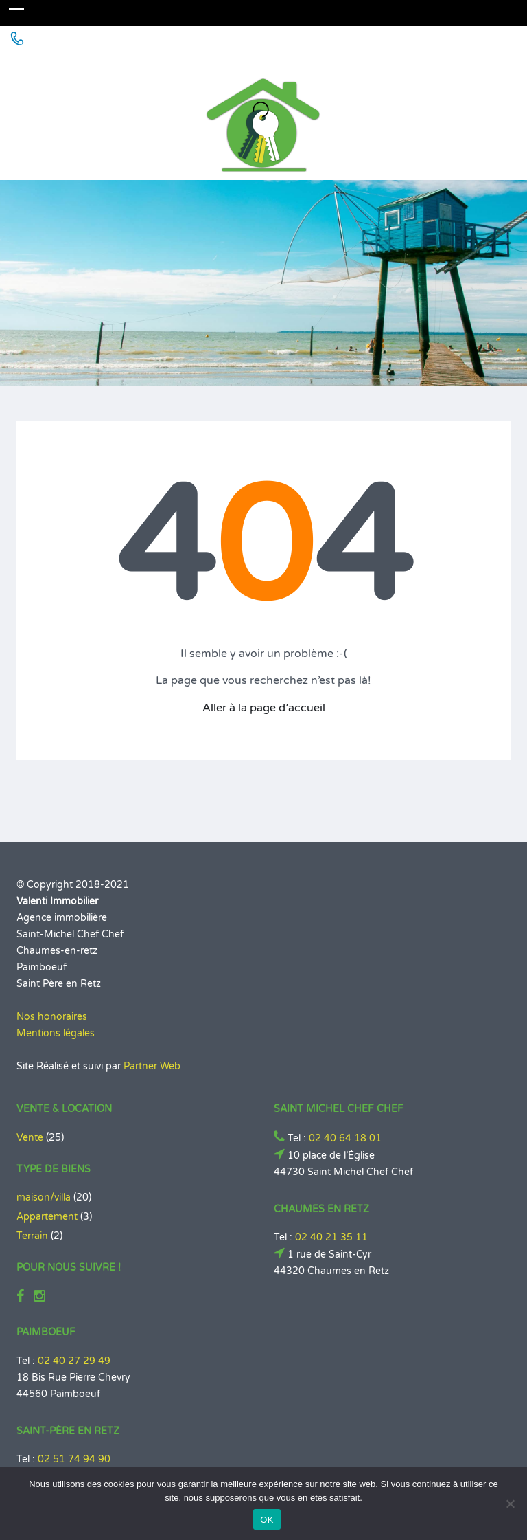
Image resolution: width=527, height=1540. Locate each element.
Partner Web (152, 1066)
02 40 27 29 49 (74, 1361)
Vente (29, 1137)
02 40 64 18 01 (345, 1138)
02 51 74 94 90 (74, 1459)
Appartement (47, 1217)
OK (266, 1520)
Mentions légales (55, 1033)
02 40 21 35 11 (331, 1237)
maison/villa (43, 1197)
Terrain (32, 1236)
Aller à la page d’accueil (263, 708)
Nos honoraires (51, 1017)
